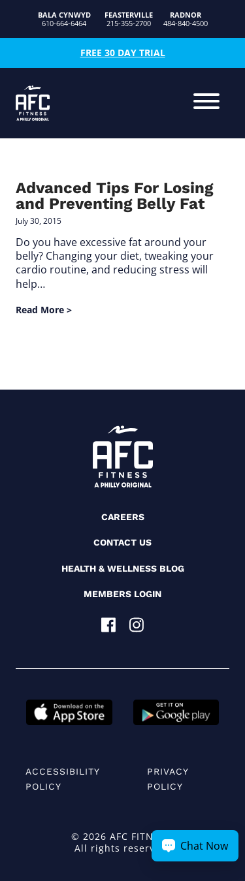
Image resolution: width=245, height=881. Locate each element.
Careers (122, 517)
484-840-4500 (185, 19)
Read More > (44, 309)
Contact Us (122, 542)
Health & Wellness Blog (122, 568)
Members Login (122, 594)
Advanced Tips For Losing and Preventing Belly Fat (114, 196)
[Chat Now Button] (195, 845)
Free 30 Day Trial (122, 52)
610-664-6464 (64, 19)
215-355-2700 (129, 19)
